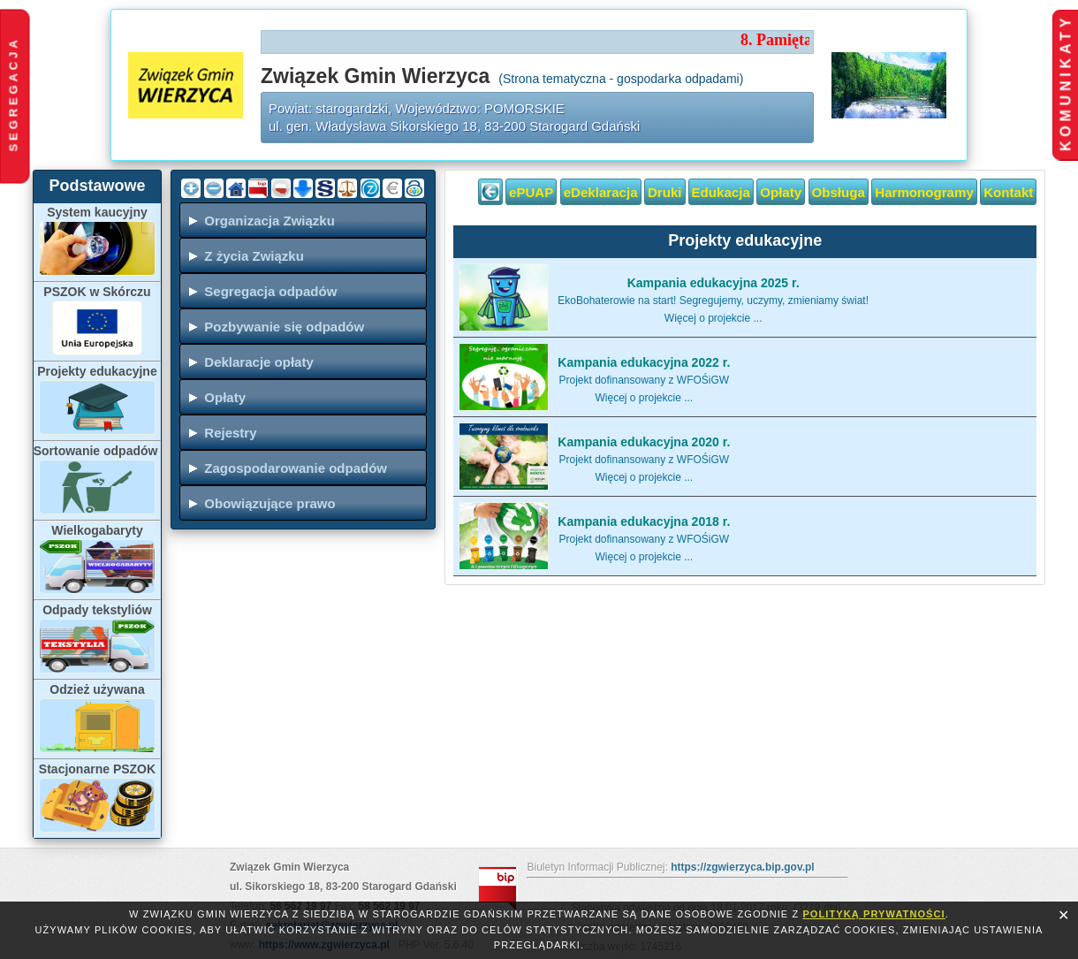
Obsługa (838, 192)
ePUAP (531, 192)
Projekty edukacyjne (96, 371)
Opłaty (780, 192)
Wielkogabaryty (96, 530)
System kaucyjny (97, 212)
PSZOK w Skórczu (96, 292)
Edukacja (721, 192)
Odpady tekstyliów (97, 610)
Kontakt (1008, 192)
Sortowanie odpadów (98, 451)
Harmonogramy (924, 192)
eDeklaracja (601, 192)
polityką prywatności (873, 914)
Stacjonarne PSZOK (97, 769)
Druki (665, 192)
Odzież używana (96, 689)
